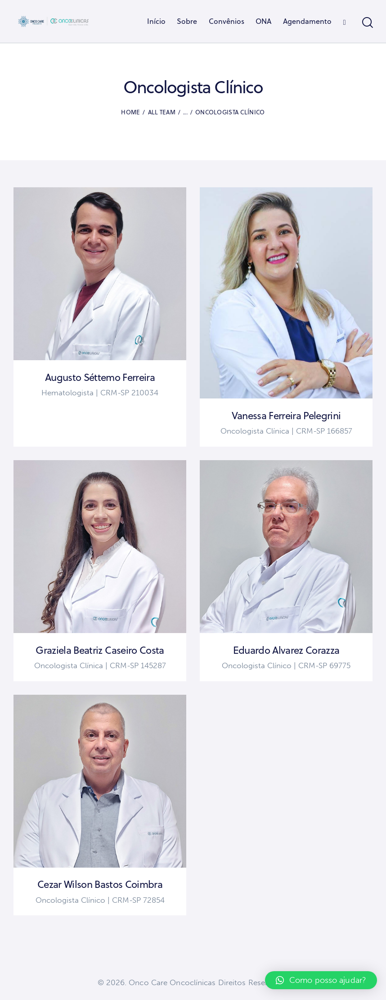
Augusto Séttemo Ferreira (100, 377)
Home (130, 112)
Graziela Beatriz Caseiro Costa (100, 650)
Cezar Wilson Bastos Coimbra (99, 884)
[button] (321, 980)
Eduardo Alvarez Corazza (286, 650)
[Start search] (367, 23)
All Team (161, 112)
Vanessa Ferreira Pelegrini (286, 415)
